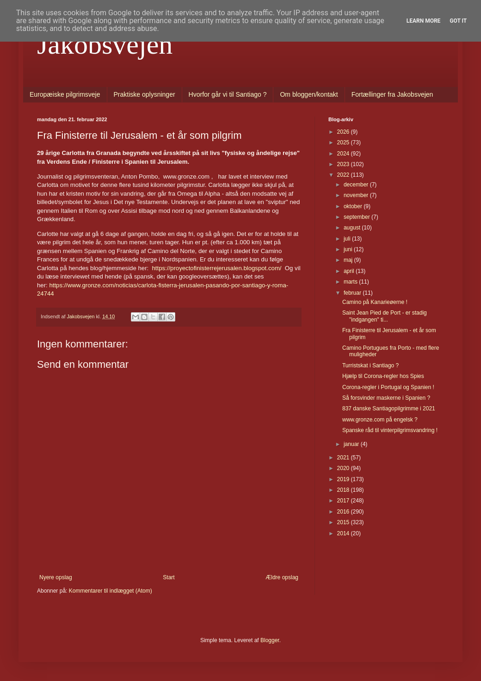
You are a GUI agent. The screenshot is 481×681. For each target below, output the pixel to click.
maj (349, 260)
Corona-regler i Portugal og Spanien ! (388, 387)
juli (348, 238)
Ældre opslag (281, 577)
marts (351, 282)
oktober (354, 206)
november (357, 195)
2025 (344, 142)
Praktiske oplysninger (144, 94)
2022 (344, 175)
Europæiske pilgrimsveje (65, 94)
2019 (344, 479)
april (350, 271)
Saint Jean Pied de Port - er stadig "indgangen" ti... (384, 316)
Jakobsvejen (105, 44)
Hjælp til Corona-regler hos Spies (383, 376)
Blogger (269, 640)
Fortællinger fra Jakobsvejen (392, 94)
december (357, 184)
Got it (458, 21)
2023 (344, 164)
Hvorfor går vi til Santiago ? (228, 94)
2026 (344, 132)
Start (168, 577)
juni (349, 249)
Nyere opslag (55, 577)
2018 (344, 490)
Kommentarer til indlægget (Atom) (110, 591)
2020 (344, 468)
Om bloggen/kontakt (309, 94)
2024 (344, 153)
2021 (344, 457)
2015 (344, 522)
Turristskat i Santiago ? (370, 365)
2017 (344, 500)
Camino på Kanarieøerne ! (374, 302)
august (353, 227)
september (357, 217)
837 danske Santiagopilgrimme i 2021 (388, 408)
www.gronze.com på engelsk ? (380, 419)
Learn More (424, 21)
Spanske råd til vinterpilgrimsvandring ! (390, 430)
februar (353, 293)
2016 (344, 511)
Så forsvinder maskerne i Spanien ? (386, 398)
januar (352, 444)
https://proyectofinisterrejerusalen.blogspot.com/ (217, 268)
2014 (344, 533)
